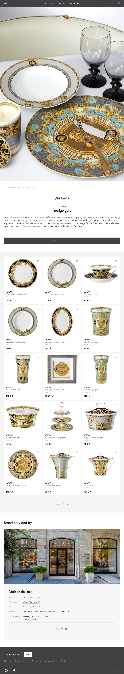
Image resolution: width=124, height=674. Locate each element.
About (25, 661)
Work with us (36, 661)
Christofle (57, 611)
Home (6, 187)
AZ (109, 670)
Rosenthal (42, 611)
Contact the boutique (62, 240)
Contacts (64, 661)
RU (119, 670)
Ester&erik (65, 611)
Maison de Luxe (21, 591)
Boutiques (7, 661)
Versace (21, 187)
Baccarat (50, 611)
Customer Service (51, 661)
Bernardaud (27, 611)
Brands (13, 187)
